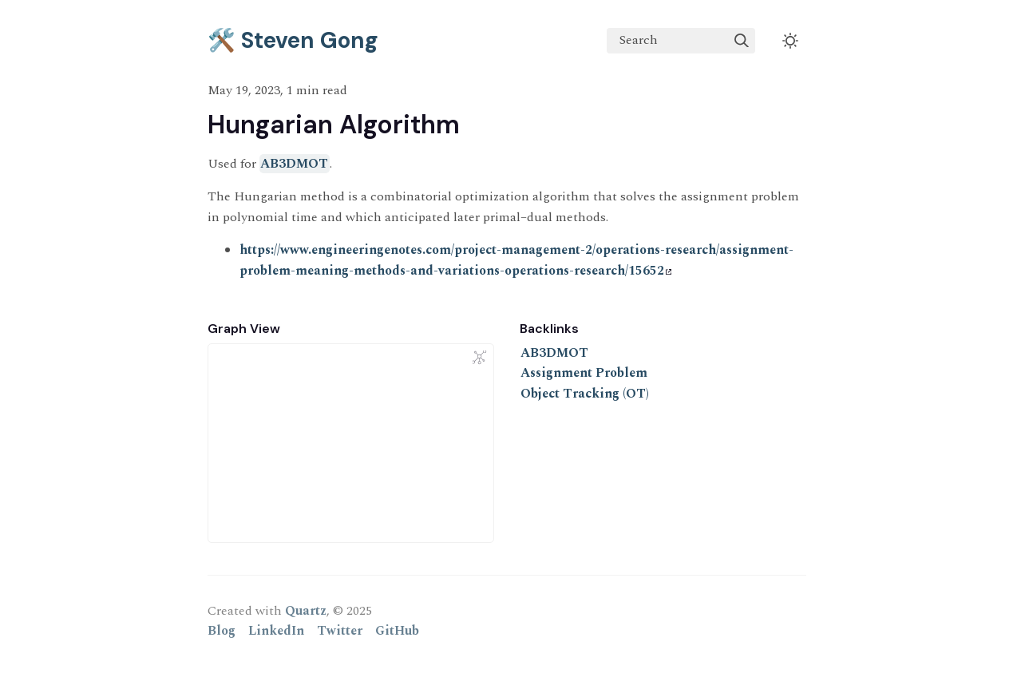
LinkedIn (276, 630)
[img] (741, 41)
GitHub (397, 630)
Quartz (305, 610)
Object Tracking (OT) (584, 393)
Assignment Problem (583, 372)
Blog (221, 630)
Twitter (339, 630)
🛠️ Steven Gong (293, 40)
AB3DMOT (294, 163)
